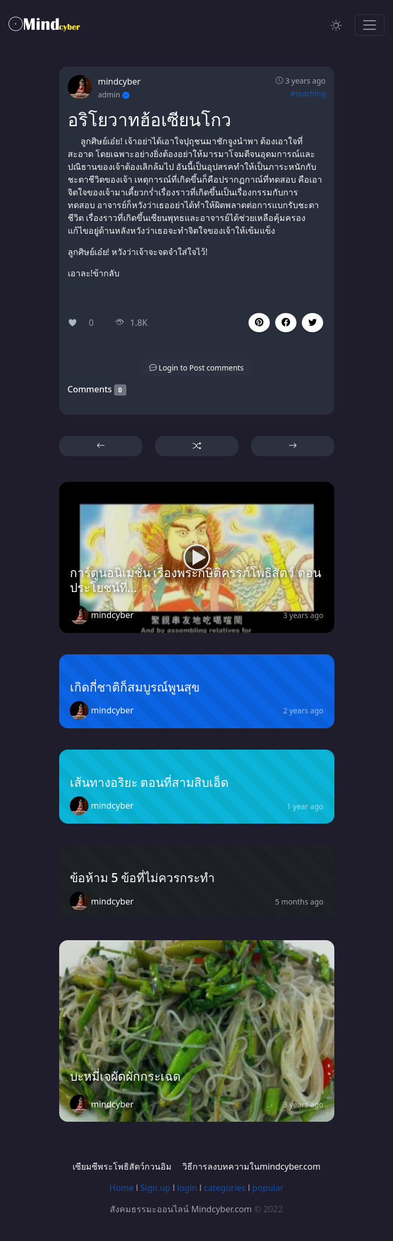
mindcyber (119, 81)
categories (224, 1188)
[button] (285, 322)
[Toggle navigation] (369, 25)
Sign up (155, 1188)
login (187, 1188)
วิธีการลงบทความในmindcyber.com (251, 1166)
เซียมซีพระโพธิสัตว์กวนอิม (122, 1166)
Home (121, 1188)
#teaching (307, 93)
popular (268, 1188)
